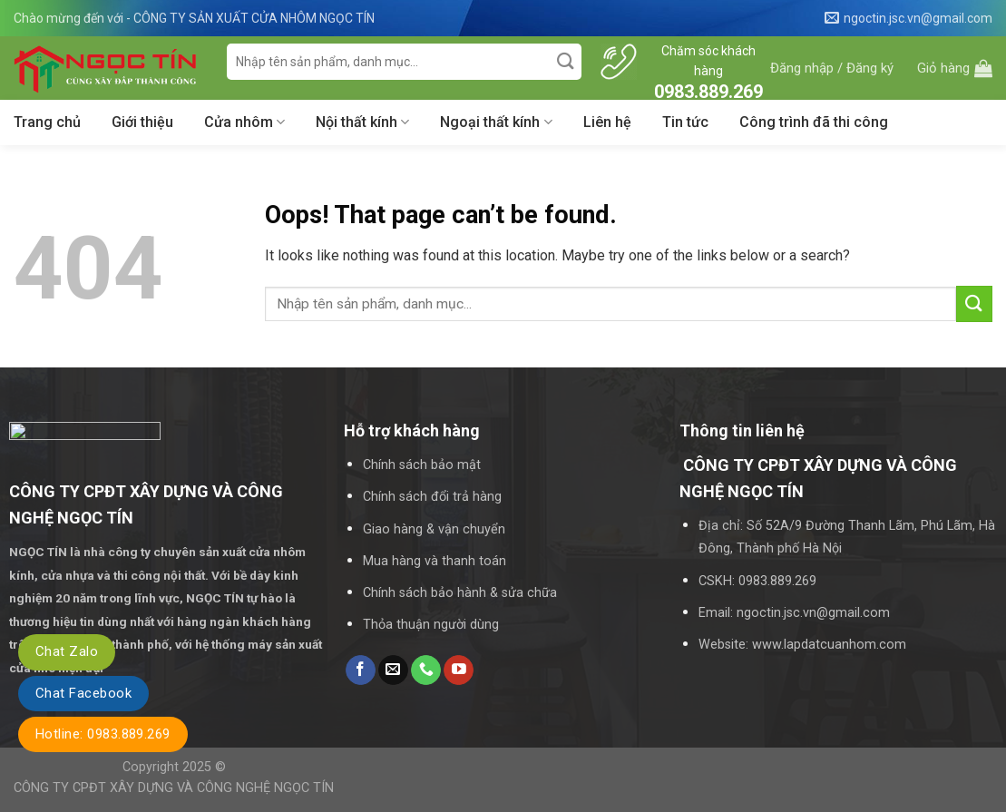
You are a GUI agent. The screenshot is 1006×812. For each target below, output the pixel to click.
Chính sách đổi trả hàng (432, 496)
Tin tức (685, 122)
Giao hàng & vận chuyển (434, 529)
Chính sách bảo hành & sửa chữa (460, 593)
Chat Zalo (66, 651)
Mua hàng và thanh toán (434, 561)
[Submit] (565, 62)
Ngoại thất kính (496, 122)
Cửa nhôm (244, 122)
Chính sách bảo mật (422, 465)
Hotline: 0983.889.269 (103, 734)
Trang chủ (47, 122)
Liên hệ (607, 122)
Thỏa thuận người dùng (431, 624)
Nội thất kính (362, 122)
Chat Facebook (83, 693)
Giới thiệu (142, 122)
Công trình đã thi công (813, 122)
